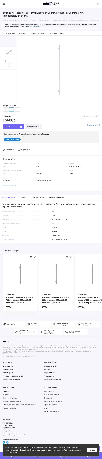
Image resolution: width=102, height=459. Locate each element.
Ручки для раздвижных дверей (13, 376)
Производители (49, 391)
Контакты (6, 391)
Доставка (6, 395)
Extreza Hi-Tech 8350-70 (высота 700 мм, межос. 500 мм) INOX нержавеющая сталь (19, 300)
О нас (45, 408)
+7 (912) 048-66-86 (33, 26)
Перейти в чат (12, 139)
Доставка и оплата (57, 33)
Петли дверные (8, 373)
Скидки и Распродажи (51, 395)
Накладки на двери (50, 366)
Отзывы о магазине (9, 408)
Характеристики (9, 33)
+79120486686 (8, 423)
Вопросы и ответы (38, 33)
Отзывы (23, 33)
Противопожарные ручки (11, 379)
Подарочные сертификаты (53, 401)
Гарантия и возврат (50, 405)
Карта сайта (48, 398)
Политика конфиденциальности (42, 450)
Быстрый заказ (33, 127)
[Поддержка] (98, 4)
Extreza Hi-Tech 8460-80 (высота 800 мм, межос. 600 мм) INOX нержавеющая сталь (55, 300)
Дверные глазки (49, 373)
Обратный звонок (9, 428)
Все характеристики (9, 185)
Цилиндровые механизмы (52, 379)
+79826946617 (8, 425)
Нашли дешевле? (93, 125)
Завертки (47, 369)
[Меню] (4, 4)
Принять (92, 450)
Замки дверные (8, 369)
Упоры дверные (49, 376)
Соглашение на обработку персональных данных (19, 405)
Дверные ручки (8, 366)
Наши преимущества (10, 398)
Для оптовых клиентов (51, 411)
